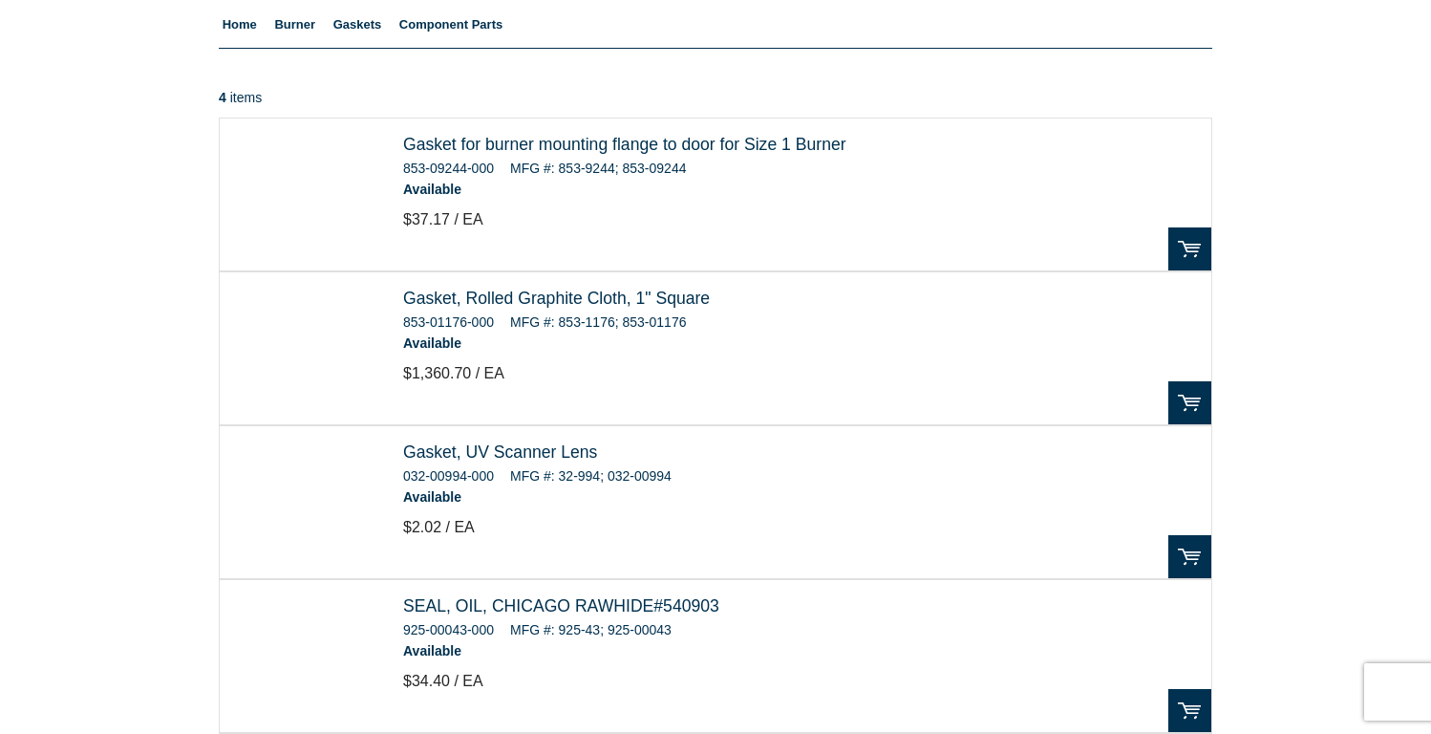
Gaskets (357, 24)
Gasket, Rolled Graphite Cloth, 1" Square (556, 298)
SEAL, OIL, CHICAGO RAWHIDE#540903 (561, 605)
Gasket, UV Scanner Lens (500, 452)
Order (1189, 248)
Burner (294, 24)
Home (240, 24)
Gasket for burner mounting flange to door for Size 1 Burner (624, 144)
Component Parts (450, 24)
